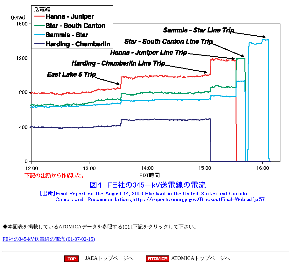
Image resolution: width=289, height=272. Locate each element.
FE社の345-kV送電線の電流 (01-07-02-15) (49, 239)
